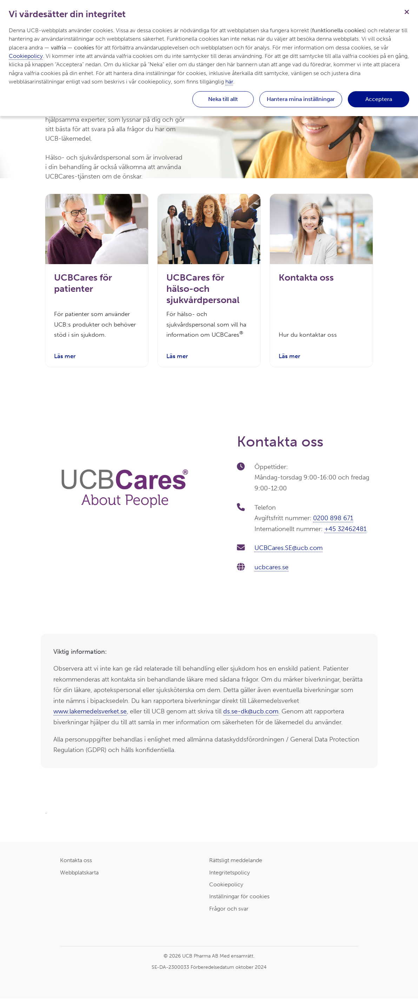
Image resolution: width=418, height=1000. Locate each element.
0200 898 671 (333, 519)
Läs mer (65, 357)
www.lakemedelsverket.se (90, 713)
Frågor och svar (228, 909)
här (229, 81)
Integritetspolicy (229, 874)
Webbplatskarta (79, 874)
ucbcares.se (271, 568)
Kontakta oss (76, 861)
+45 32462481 (345, 530)
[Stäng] (407, 11)
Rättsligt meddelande (235, 861)
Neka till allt (223, 99)
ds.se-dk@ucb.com (250, 713)
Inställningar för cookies (239, 897)
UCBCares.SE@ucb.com (288, 549)
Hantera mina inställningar (301, 99)
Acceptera (378, 99)
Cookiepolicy (226, 885)
